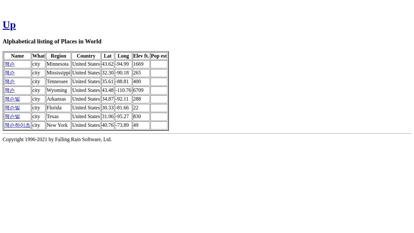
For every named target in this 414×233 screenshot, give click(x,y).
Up (9, 24)
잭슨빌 (12, 99)
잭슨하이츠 (17, 125)
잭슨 (10, 64)
